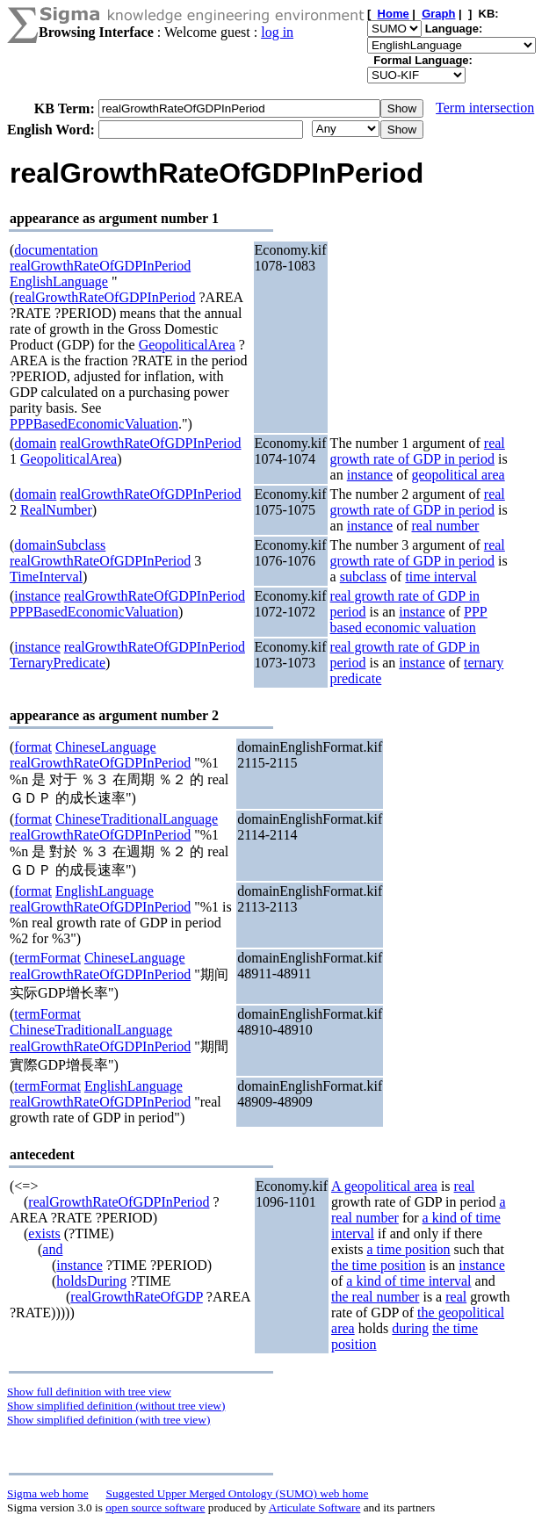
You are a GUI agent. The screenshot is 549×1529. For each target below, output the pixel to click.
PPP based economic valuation (409, 619)
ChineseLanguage (105, 746)
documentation (56, 249)
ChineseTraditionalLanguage (136, 818)
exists (44, 1233)
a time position (408, 1249)
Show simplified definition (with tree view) (108, 1419)
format (33, 746)
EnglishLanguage (59, 281)
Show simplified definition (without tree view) (116, 1405)
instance (370, 474)
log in (277, 32)
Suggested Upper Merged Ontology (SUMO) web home (237, 1493)
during (410, 1328)
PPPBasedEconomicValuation (94, 423)
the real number (375, 1296)
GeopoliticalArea (187, 344)
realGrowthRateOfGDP (136, 1296)
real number (445, 525)
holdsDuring (91, 1280)
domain (35, 443)
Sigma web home (48, 1493)
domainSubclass (59, 544)
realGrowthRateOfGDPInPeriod (100, 265)
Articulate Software (315, 1507)
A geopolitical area (384, 1186)
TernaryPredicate (57, 662)
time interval (440, 576)
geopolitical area (457, 474)
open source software (155, 1507)
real (464, 1186)
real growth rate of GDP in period (417, 451)
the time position (378, 1265)
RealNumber (56, 509)
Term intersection (485, 107)
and (52, 1249)
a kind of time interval (408, 1280)
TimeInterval (46, 576)
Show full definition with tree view (89, 1391)
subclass (363, 576)
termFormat (47, 957)
